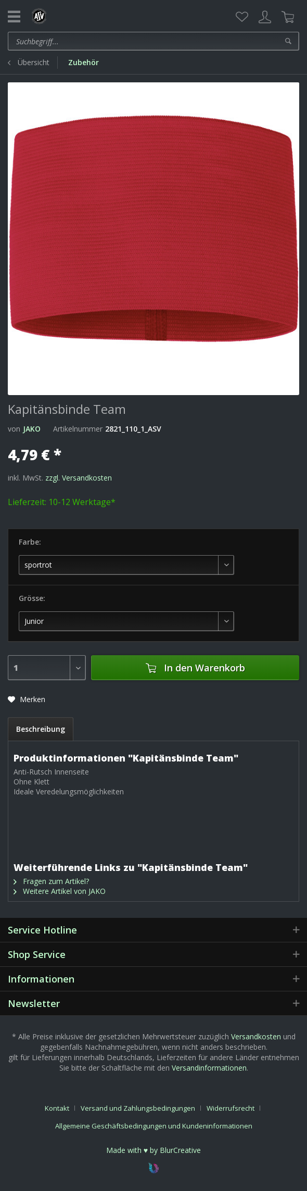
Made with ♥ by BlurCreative (153, 1150)
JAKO (32, 429)
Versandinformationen (209, 1068)
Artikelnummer (78, 429)
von (14, 429)
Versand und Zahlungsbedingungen (138, 1108)
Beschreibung (40, 729)
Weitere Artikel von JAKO (60, 891)
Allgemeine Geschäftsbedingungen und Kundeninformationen (153, 1126)
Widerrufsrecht (230, 1108)
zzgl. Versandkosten (78, 478)
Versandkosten (256, 1036)
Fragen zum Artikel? (51, 881)
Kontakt (57, 1108)
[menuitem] (242, 17)
